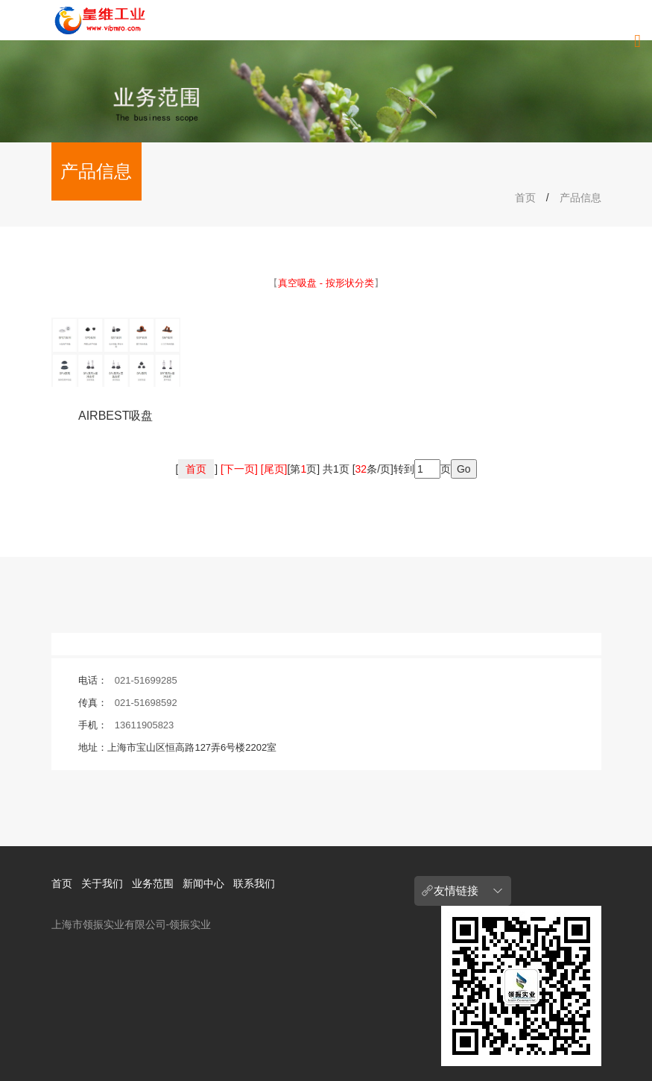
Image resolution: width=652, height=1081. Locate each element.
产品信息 (580, 198)
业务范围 (153, 883)
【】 (326, 283)
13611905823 (144, 725)
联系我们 (254, 883)
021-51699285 (146, 680)
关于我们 (102, 883)
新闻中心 (203, 883)
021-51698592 (146, 702)
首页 (525, 198)
